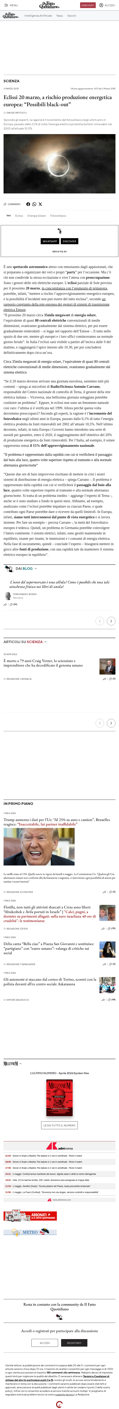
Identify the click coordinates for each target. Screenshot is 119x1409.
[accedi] (107, 5)
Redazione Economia (18, 892)
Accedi (45, 1342)
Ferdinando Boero (25, 594)
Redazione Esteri (16, 928)
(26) (13, 604)
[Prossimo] (111, 621)
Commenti (12, 204)
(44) (111, 999)
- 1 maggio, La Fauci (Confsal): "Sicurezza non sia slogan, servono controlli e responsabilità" (52, 1192)
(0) (112, 678)
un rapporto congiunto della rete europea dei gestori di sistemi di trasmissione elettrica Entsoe (57, 304)
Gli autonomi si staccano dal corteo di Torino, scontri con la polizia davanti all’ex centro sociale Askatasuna (50, 981)
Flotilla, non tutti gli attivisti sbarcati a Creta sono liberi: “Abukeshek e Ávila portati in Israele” (47, 909)
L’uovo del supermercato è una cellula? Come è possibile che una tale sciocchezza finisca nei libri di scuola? (59, 584)
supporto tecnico (64, 1394)
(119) (111, 928)
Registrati (74, 1342)
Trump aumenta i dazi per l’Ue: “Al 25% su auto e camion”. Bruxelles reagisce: (57, 822)
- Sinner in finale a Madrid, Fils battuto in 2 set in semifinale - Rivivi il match (43, 1156)
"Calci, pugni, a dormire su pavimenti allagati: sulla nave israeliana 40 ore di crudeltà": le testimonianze (50, 916)
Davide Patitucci (15, 112)
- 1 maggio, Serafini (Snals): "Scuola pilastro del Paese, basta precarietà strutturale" (47, 1186)
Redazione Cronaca (17, 679)
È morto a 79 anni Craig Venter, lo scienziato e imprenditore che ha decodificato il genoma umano (43, 663)
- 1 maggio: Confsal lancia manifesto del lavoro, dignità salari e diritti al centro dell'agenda (50, 1174)
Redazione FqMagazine (19, 964)
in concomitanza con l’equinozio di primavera (74, 288)
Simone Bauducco (16, 1000)
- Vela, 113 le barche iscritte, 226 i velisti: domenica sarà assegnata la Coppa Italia (47, 1180)
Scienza (11, 81)
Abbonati (87, 5)
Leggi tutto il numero (59, 1125)
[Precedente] (100, 621)
